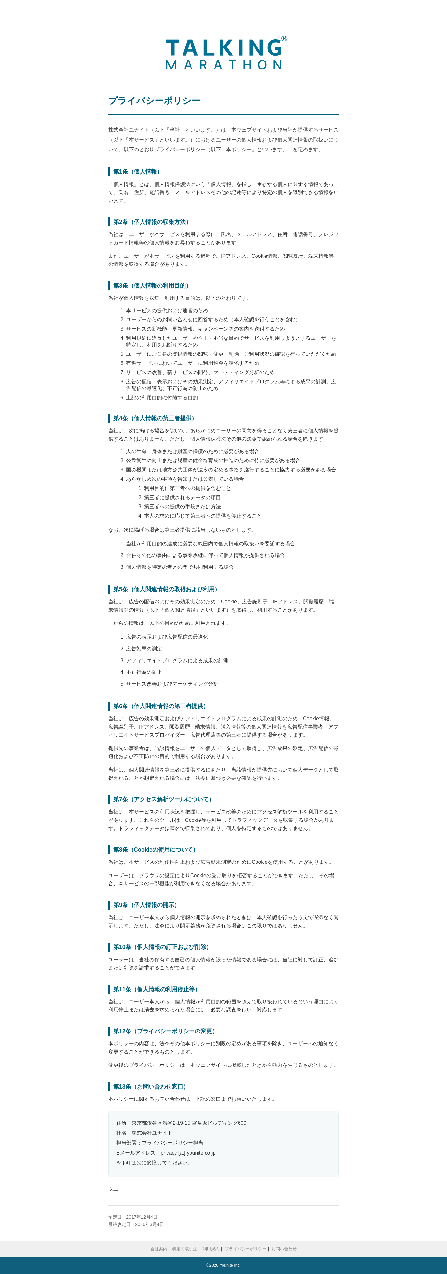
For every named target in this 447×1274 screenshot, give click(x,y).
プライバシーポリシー (245, 1248)
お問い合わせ (284, 1248)
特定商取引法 (184, 1248)
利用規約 (211, 1248)
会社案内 (158, 1248)
